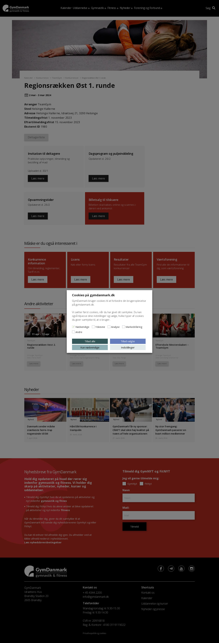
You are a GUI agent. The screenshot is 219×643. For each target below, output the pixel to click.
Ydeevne (100, 327)
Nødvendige (82, 327)
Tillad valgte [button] (128, 341)
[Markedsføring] (123, 326)
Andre (78, 332)
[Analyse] (109, 326)
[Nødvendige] (73, 326)
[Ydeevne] (93, 326)
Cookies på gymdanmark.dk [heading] (93, 295)
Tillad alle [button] (90, 341)
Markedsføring (134, 327)
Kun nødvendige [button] (89, 347)
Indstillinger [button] (128, 347)
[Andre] (73, 332)
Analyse (115, 327)
